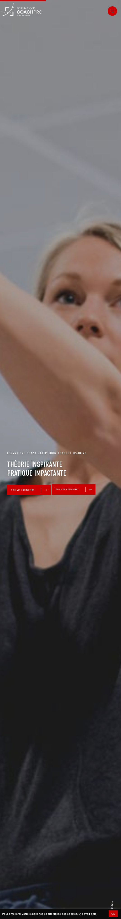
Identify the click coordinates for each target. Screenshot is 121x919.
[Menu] (112, 11)
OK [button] (113, 914)
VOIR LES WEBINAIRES (67, 489)
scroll (112, 905)
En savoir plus (87, 914)
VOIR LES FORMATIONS (23, 490)
